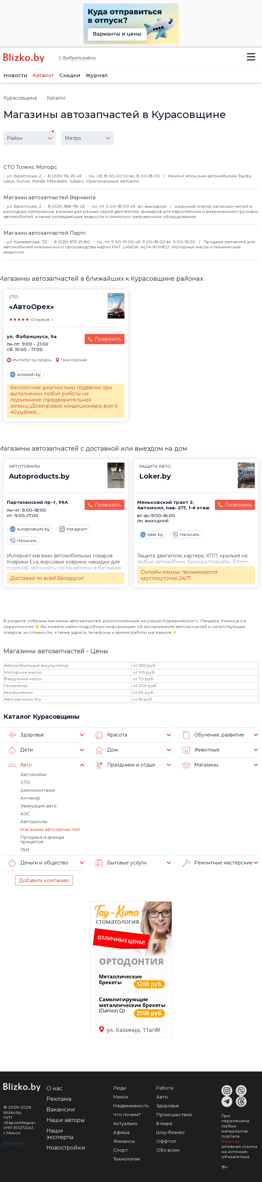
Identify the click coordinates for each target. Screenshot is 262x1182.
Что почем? (127, 1114)
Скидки (70, 75)
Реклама (58, 1099)
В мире (164, 1123)
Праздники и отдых (125, 765)
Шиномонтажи (37, 790)
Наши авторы (65, 1120)
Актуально (125, 1123)
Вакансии (60, 1109)
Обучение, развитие (213, 735)
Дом (107, 750)
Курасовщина (20, 98)
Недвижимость (131, 1105)
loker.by (151, 534)
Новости (15, 75)
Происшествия (174, 1114)
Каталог (43, 75)
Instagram (73, 529)
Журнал (97, 75)
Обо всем (167, 1150)
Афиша (121, 1132)
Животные (201, 750)
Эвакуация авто (38, 805)
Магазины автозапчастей (50, 829)
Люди (119, 1088)
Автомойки (33, 774)
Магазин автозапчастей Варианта (49, 197)
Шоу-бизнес (170, 1132)
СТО (25, 782)
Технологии (126, 1159)
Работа (164, 1088)
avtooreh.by (25, 374)
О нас (54, 1088)
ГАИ (24, 849)
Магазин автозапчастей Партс (44, 233)
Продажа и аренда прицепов (42, 839)
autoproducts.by (30, 529)
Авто (20, 765)
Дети (21, 750)
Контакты (13, 1142)
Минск (120, 1096)
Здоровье (26, 735)
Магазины (200, 765)
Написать (23, 540)
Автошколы (33, 821)
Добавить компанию (44, 880)
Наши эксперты (60, 1133)
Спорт (120, 1150)
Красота (111, 735)
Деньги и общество (38, 863)
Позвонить (108, 339)
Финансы (124, 1141)
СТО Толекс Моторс (30, 167)
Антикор (30, 798)
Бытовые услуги (121, 863)
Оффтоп (166, 1141)
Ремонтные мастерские (218, 863)
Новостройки (65, 1147)
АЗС (25, 813)
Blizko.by (230, 1141)
